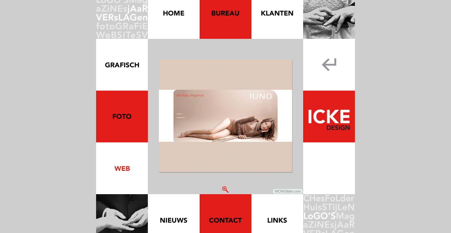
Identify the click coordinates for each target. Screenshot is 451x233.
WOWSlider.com (288, 191)
